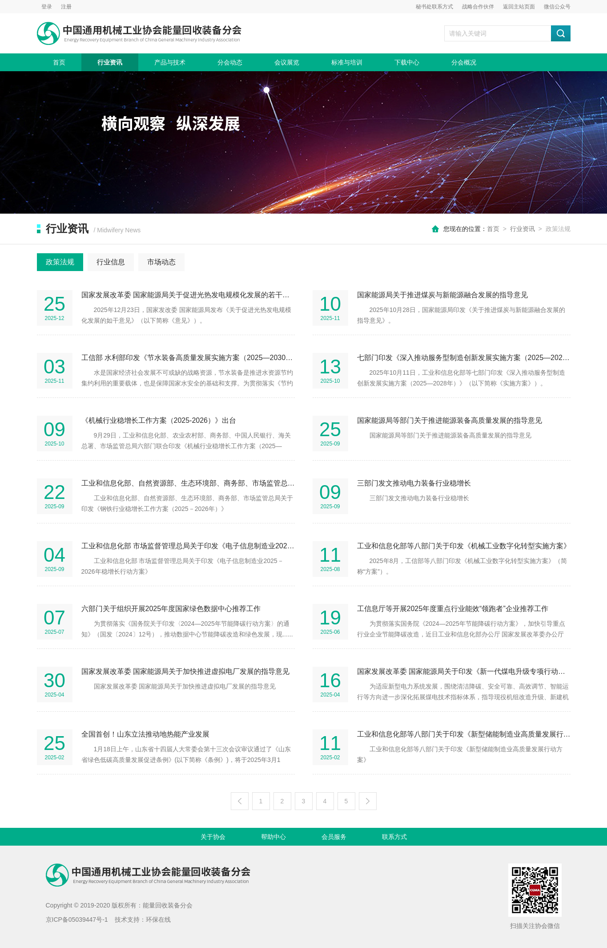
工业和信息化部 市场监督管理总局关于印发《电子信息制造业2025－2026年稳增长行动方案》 (188, 546)
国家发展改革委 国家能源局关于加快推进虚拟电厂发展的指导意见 (185, 671)
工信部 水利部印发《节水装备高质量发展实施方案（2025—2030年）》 (188, 357)
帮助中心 (273, 836)
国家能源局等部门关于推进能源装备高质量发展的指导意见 (449, 420)
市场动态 (161, 262)
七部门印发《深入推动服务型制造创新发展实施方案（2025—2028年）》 (464, 357)
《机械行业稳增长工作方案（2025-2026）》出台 (159, 420)
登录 (46, 7)
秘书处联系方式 (434, 7)
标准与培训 (346, 62)
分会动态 (229, 62)
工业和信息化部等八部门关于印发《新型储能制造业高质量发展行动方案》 (464, 734)
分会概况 (463, 62)
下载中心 (406, 62)
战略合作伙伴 (478, 7)
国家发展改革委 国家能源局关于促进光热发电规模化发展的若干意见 (188, 295)
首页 (59, 62)
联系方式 (394, 836)
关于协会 (213, 836)
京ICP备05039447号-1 (77, 919)
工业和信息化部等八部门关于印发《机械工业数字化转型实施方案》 (464, 546)
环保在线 (158, 919)
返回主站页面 (519, 7)
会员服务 (334, 836)
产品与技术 (169, 62)
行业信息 (110, 262)
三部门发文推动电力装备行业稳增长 (414, 483)
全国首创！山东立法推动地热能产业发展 (145, 734)
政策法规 (60, 262)
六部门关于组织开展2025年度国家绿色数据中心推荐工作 (171, 608)
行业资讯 (109, 62)
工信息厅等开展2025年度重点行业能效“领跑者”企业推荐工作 (452, 608)
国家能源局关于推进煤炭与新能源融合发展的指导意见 (442, 295)
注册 (66, 7)
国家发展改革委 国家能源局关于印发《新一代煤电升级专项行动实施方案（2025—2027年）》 (464, 671)
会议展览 (286, 62)
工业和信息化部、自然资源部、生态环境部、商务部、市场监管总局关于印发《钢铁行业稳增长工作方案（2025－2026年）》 (188, 483)
